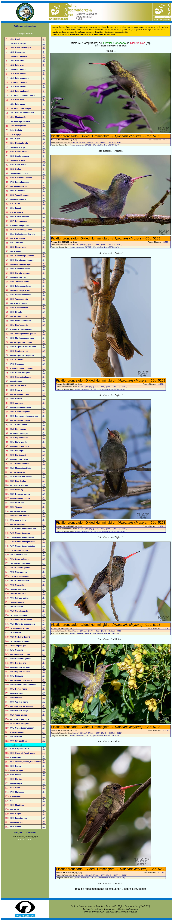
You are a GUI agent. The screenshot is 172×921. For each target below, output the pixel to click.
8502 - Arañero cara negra (21, 680)
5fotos (43, 91)
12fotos (43, 394)
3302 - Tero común (17, 238)
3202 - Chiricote (16, 212)
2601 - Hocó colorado (19, 143)
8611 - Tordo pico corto (19, 719)
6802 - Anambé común (19, 516)
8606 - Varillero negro (19, 702)
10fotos (43, 238)
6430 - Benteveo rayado (20, 498)
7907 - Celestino (16, 607)
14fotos (43, 47)
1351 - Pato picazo (17, 104)
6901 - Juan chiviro (18, 520)
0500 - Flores (15, 775)
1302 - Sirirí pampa (18, 43)
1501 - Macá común (18, 117)
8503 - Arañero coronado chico (23, 685)
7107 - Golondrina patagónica (22, 546)
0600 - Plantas (16, 779)
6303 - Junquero (16, 403)
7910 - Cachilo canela (19, 611)
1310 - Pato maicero (18, 74)
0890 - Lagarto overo (18, 818)
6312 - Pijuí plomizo (18, 429)
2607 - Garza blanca (18, 165)
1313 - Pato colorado (18, 82)
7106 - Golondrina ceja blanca (22, 542)
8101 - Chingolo (16, 650)
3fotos (43, 95)
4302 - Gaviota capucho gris (21, 260)
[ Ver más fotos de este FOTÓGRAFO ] (106, 145)
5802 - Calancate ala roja (20, 377)
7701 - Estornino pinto (19, 576)
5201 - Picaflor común (19, 325)
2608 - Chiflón (15, 169)
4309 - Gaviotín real (18, 277)
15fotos (43, 138)
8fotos (43, 56)
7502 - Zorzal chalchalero (20, 563)
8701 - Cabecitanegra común (22, 728)
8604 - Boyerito (16, 693)
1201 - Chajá (15, 39)
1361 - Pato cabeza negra (20, 108)
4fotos (43, 117)
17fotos (43, 658)
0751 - (12, 801)
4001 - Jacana (15, 251)
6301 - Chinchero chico (19, 394)
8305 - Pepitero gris (18, 663)
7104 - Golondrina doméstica (22, 537)
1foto (44, 73)
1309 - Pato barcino (18, 69)
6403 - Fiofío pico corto (19, 446)
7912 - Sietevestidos (18, 615)
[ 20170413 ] (166, 628)
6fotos (43, 52)
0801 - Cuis (14, 809)
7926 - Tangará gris (18, 646)
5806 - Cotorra (16, 390)
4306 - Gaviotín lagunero (20, 273)
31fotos (43, 792)
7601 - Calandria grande (20, 568)
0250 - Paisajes (16, 757)
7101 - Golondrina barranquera (23, 529)
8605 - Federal (16, 698)
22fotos (43, 641)
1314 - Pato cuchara (18, 87)
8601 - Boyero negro (18, 689)
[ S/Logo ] (83, 142)
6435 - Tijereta (16, 507)
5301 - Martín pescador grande (23, 334)
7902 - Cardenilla (17, 585)
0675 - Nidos (15, 788)
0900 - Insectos (16, 822)
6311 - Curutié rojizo (18, 425)
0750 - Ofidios (15, 796)
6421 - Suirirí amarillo (19, 485)
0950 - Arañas (15, 827)
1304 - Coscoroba (17, 52)
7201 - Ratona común (19, 550)
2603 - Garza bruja (17, 147)
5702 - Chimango (17, 364)
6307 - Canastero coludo (20, 420)
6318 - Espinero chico (19, 438)
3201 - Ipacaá (15, 208)
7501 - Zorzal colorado (19, 559)
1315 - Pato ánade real (19, 91)
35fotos (43, 359)
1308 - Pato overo (17, 65)
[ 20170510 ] (166, 140)
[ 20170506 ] (166, 242)
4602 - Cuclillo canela (19, 308)
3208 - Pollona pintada (19, 225)
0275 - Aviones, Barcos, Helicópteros (25, 762)
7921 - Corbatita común (20, 641)
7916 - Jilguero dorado (19, 628)
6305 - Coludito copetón (20, 412)
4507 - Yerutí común (18, 303)
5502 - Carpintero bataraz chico (23, 347)
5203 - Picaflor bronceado (20, 329)
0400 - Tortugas (16, 770)
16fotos (43, 580)
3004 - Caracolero (17, 191)
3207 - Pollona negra (18, 221)
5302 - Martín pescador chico (22, 338)
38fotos (43, 774)
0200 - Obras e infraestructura (22, 753)
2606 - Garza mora (17, 160)
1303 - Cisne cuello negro (20, 48)
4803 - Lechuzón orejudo (20, 321)
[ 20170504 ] (161, 384)
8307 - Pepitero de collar (20, 672)
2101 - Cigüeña (16, 130)
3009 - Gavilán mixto (18, 199)
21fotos (43, 182)
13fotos (43, 43)
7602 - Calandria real (18, 572)
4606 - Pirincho (16, 312)
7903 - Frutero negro (18, 589)
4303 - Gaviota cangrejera (20, 264)
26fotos (43, 268)
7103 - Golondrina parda (20, 533)
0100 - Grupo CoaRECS (20, 749)
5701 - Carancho (17, 360)
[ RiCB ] (90, 142)
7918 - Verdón (15, 633)
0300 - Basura (15, 766)
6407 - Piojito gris (17, 451)
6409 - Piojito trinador (19, 459)
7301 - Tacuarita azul (18, 555)
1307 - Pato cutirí (17, 61)
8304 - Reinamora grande (20, 659)
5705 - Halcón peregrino (20, 373)
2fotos (43, 82)
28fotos (43, 693)
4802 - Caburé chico (18, 316)
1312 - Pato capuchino (19, 78)
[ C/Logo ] (76, 142)
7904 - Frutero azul (17, 594)
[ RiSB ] (97, 142)
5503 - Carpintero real (19, 351)
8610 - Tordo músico (18, 715)
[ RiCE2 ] (119, 142)
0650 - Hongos (16, 783)
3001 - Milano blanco (18, 186)
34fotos (43, 381)
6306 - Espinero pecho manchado (24, 416)
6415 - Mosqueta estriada (20, 468)
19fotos (43, 164)
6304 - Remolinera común (20, 407)
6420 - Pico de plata (18, 481)
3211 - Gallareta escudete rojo (22, 234)
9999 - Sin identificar (18, 741)
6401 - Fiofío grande (18, 442)
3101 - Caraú (15, 204)
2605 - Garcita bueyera (19, 156)
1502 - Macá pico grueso (20, 121)
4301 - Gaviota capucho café (22, 256)
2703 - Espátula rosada (19, 182)
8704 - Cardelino (17, 732)
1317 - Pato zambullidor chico (22, 95)
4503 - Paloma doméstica (20, 286)
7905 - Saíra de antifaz (19, 598)
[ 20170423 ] (161, 526)
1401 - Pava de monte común (22, 113)
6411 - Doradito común (19, 464)
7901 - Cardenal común (19, 581)
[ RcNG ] (104, 142)
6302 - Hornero (16, 399)
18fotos (43, 60)
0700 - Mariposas (17, 792)
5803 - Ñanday (16, 381)
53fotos (43, 822)
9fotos (43, 86)
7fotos (43, 251)
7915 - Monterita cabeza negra (22, 624)
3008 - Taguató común (19, 195)
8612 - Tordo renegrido (19, 724)
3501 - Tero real (16, 243)
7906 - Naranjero (17, 602)
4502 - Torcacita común (20, 282)
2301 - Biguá (15, 139)
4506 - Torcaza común (19, 299)
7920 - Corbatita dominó (20, 637)
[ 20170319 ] (166, 730)
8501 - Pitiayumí (16, 676)
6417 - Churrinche (17, 472)
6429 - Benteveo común (20, 494)
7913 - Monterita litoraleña (21, 620)
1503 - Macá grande (18, 126)
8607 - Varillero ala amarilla (21, 706)
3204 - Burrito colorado (19, 217)
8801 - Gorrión (16, 737)
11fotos (43, 39)
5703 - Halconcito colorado (21, 368)
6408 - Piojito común (18, 455)
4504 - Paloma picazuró (20, 290)
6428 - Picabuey (16, 490)
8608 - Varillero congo (19, 711)
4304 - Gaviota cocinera (20, 269)
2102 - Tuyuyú (15, 134)
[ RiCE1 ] (111, 142)
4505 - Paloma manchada (20, 295)
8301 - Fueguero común (20, 654)
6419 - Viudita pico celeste (21, 477)
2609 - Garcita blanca (19, 173)
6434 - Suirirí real (17, 503)
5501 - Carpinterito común (21, 342)
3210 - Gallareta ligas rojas (21, 230)
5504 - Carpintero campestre (22, 355)
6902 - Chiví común (18, 524)
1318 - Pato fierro (17, 100)
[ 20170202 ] (161, 872)
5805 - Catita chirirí (18, 386)
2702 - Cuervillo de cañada (21, 178)
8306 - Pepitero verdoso (20, 667)
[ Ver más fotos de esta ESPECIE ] (80, 145)
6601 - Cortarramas (18, 511)
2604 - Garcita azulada (19, 152)
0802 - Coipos (15, 814)
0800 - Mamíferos (17, 805)
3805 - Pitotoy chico (18, 247)
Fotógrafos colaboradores (25, 26)
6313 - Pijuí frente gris (19, 433)
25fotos (43, 199)
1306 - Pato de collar (18, 56)
